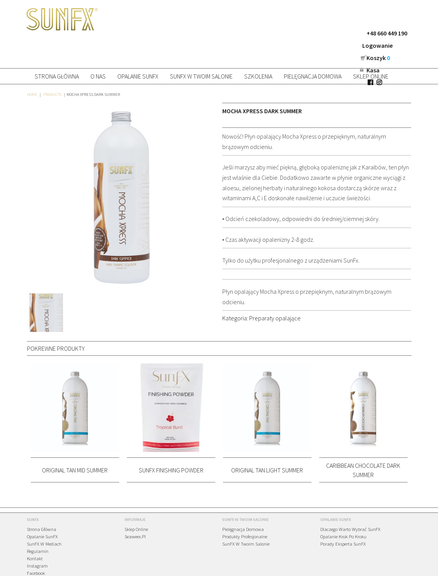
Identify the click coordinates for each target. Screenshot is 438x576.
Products (52, 69)
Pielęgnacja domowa (312, 51)
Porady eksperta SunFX (343, 518)
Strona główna (57, 51)
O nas (98, 51)
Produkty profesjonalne (244, 511)
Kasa (376, 33)
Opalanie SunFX (137, 51)
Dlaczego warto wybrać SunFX (350, 504)
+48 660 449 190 (265, 33)
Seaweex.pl (135, 511)
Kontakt (35, 533)
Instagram (37, 540)
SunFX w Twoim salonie (201, 51)
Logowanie (308, 33)
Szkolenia (258, 51)
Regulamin (37, 526)
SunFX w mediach (44, 518)
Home (32, 69)
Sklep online (370, 51)
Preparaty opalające (275, 292)
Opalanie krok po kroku (343, 511)
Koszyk (346, 33)
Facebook (36, 548)
